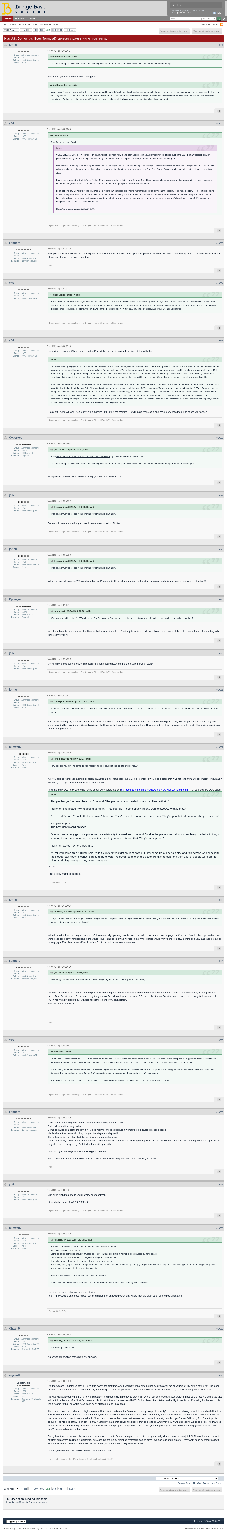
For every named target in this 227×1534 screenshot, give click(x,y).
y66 (11, 123)
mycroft (14, 1375)
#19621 (219, 45)
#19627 (219, 495)
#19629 (219, 599)
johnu (13, 44)
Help (217, 13)
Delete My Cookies (38, 1529)
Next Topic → (217, 1483)
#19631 (219, 690)
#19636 (219, 1112)
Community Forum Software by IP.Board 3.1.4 (202, 1529)
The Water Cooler (49, 24)
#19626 (219, 438)
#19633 (219, 900)
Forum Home (23, 1529)
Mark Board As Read (58, 1529)
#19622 (219, 124)
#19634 (219, 961)
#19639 (219, 1329)
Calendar (32, 18)
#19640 (219, 1375)
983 (54, 30)
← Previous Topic (182, 1483)
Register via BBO (182, 13)
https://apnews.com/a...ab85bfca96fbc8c (75, 209)
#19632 (219, 747)
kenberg (14, 242)
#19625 (219, 341)
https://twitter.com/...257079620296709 (68, 1202)
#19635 (219, 1040)
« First (24, 30)
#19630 (219, 653)
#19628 (219, 549)
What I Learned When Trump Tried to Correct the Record (84, 351)
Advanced (223, 18)
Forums (8, 18)
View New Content (210, 24)
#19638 (219, 1228)
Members (19, 18)
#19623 (219, 243)
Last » (72, 30)
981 (42, 30)
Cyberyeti (15, 437)
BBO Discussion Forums (14, 24)
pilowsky (15, 746)
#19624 (219, 283)
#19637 (219, 1184)
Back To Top (9, 1529)
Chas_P (14, 1328)
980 (36, 30)
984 (60, 30)
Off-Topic (33, 24)
